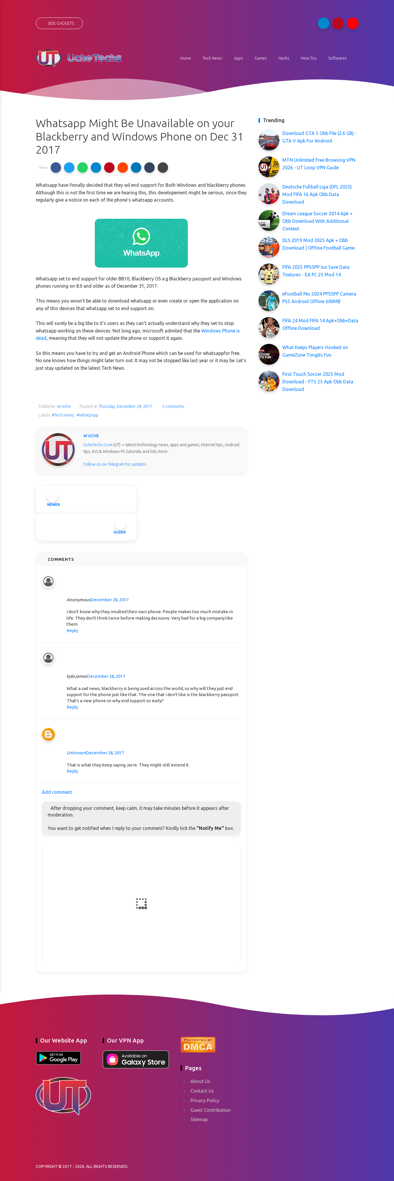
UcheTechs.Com (98, 444)
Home (185, 58)
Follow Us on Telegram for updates (114, 464)
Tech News (212, 58)
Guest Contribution (210, 1110)
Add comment (57, 792)
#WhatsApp (87, 415)
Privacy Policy (204, 1100)
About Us (200, 1081)
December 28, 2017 (109, 599)
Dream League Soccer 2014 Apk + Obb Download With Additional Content (317, 221)
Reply (72, 630)
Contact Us (202, 1090)
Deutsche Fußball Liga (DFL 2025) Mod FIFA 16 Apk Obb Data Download (317, 194)
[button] (56, 167)
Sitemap (199, 1119)
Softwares (337, 58)
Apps (238, 58)
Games (261, 58)
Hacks (284, 58)
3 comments (172, 406)
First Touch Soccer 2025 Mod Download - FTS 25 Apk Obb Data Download (317, 381)
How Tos (309, 58)
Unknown (76, 752)
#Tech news (63, 415)
